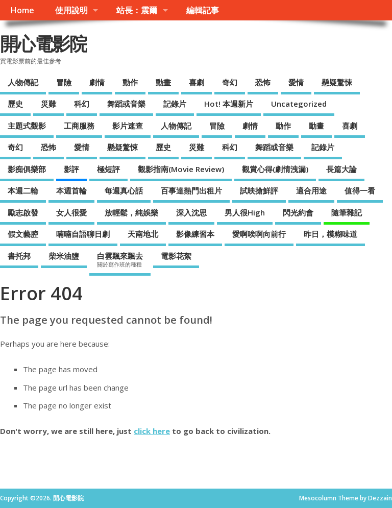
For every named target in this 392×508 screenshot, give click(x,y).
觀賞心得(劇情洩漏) (275, 169)
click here (152, 431)
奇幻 (229, 82)
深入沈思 (191, 212)
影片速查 (127, 125)
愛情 (296, 82)
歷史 (15, 104)
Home (22, 10)
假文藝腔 (23, 234)
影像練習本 (195, 234)
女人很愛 (71, 212)
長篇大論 (341, 169)
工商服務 (79, 125)
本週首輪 (71, 190)
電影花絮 (176, 256)
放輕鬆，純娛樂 (131, 212)
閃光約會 (298, 212)
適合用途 (311, 190)
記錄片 (174, 104)
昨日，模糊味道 (330, 234)
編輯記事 (202, 10)
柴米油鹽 (63, 256)
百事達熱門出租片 (191, 190)
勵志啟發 (23, 212)
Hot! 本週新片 (228, 104)
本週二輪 (23, 190)
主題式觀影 (27, 125)
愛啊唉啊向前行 (259, 234)
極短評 (108, 169)
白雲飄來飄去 (120, 259)
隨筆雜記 (346, 212)
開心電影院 (43, 43)
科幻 (81, 104)
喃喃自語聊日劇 (83, 234)
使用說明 (71, 10)
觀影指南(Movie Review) (181, 169)
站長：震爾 (136, 10)
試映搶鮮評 (259, 190)
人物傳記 (23, 82)
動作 (130, 82)
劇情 (97, 82)
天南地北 (143, 234)
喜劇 (196, 82)
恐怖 (263, 82)
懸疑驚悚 (337, 82)
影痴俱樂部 (27, 169)
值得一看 (360, 190)
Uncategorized (299, 104)
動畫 (163, 82)
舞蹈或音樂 (126, 104)
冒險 (63, 82)
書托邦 (19, 256)
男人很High (245, 212)
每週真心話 (124, 190)
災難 (48, 104)
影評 (71, 169)
